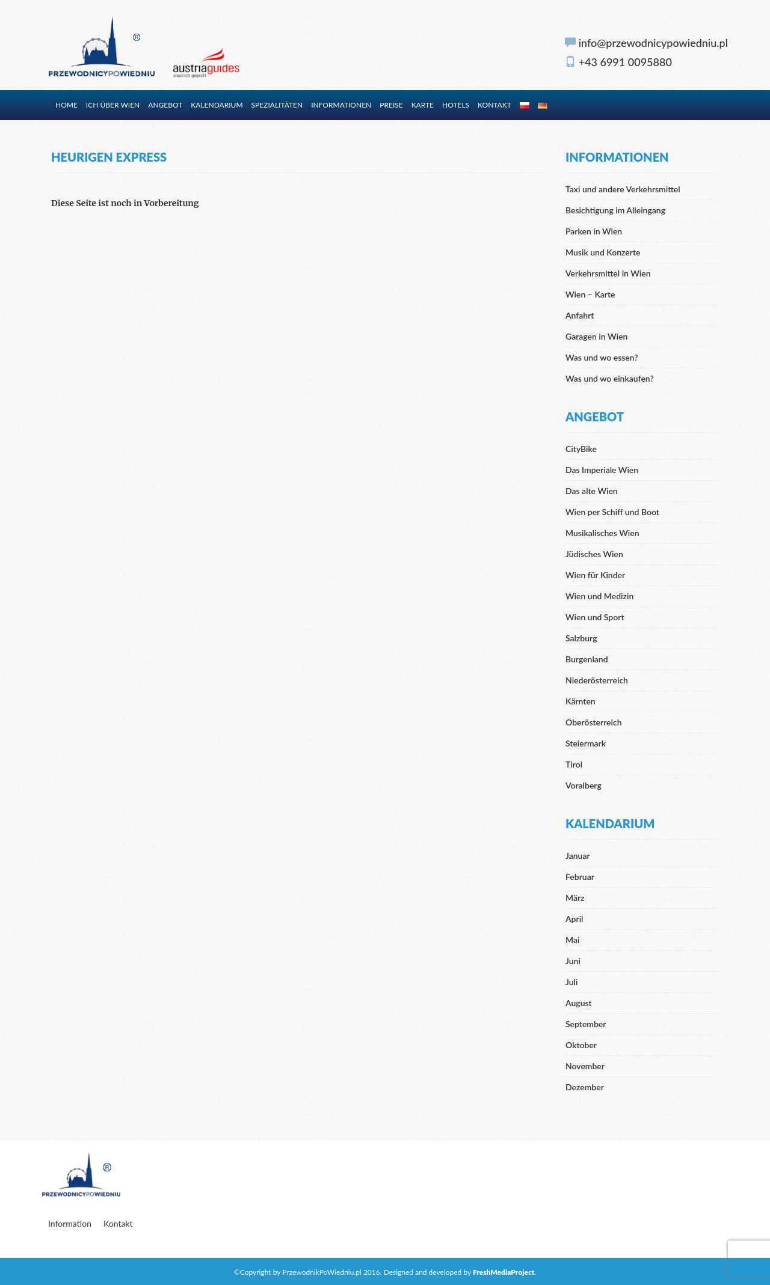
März (575, 898)
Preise (391, 104)
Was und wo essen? (601, 357)
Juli (571, 982)
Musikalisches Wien (602, 533)
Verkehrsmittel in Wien (608, 273)
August (578, 1003)
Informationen (341, 104)
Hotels (455, 104)
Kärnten (580, 701)
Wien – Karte (590, 294)
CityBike (581, 449)
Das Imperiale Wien (601, 470)
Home (66, 104)
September (585, 1024)
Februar (579, 876)
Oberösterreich (593, 722)
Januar (577, 855)
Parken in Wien (593, 231)
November (585, 1066)
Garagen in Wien (596, 336)
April (574, 919)
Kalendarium (216, 104)
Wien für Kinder (595, 575)
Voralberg (583, 785)
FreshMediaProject (503, 1272)
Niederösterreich (596, 680)
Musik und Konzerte (602, 252)
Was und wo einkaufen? (609, 378)
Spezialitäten (277, 104)
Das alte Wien (591, 491)
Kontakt (494, 104)
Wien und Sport (594, 617)
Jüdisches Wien (594, 554)
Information (69, 1223)
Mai (572, 940)
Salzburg (581, 638)
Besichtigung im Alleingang (615, 210)
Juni (573, 961)
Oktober (581, 1045)
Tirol (573, 764)
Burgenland (586, 659)
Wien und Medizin (599, 596)
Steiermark (585, 743)
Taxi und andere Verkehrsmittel (622, 189)
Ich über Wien (113, 104)
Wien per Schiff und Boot (612, 512)
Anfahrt (579, 315)
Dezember (584, 1087)
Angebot (165, 104)
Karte (422, 104)
